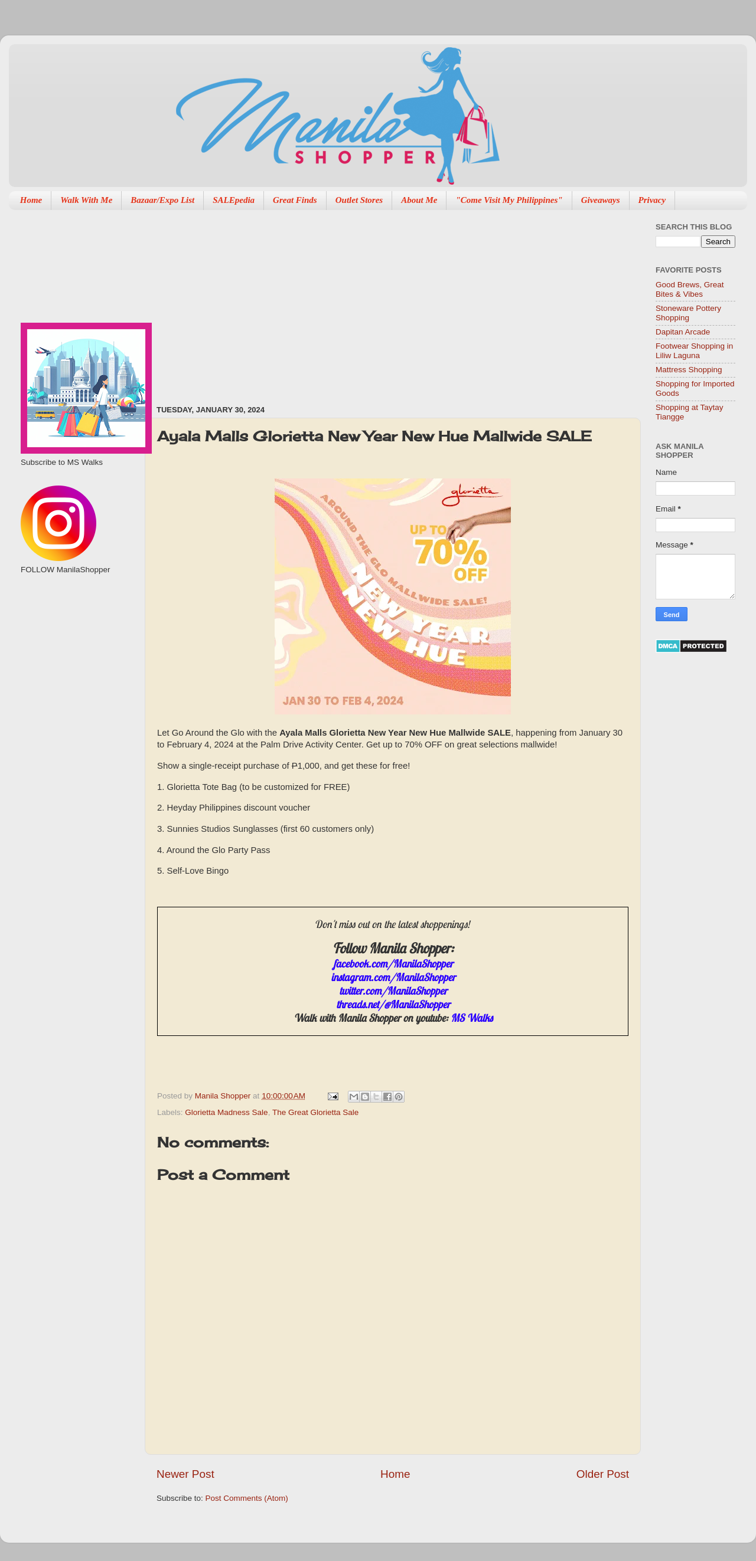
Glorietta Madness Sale (226, 1112)
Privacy (652, 200)
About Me (419, 200)
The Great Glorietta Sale (315, 1112)
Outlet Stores (359, 200)
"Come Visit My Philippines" (508, 200)
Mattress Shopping (689, 369)
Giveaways (600, 200)
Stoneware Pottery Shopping (688, 313)
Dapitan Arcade (683, 331)
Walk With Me (86, 200)
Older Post (602, 1474)
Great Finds (295, 200)
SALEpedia (234, 200)
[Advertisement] (294, 301)
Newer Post (185, 1474)
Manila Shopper (224, 1095)
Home (31, 200)
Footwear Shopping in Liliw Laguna (694, 351)
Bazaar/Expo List (162, 200)
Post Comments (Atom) (247, 1498)
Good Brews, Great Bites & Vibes (690, 289)
